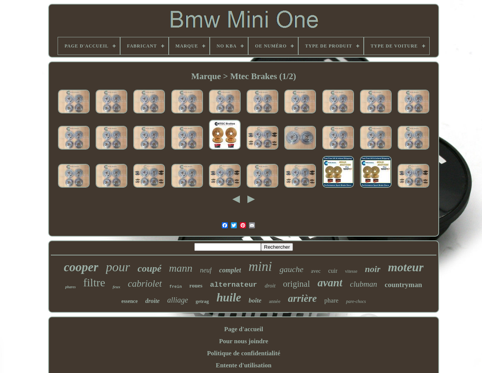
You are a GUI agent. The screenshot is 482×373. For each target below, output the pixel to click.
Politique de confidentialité (244, 353)
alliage (177, 300)
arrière (302, 298)
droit (270, 286)
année (274, 301)
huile (229, 297)
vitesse (351, 271)
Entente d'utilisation (244, 365)
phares (70, 287)
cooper (81, 267)
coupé (149, 268)
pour (118, 267)
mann (180, 268)
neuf (206, 270)
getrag (202, 301)
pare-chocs (356, 301)
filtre (94, 282)
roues (196, 286)
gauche (291, 269)
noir (372, 269)
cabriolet (145, 283)
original (296, 284)
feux (116, 286)
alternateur (233, 285)
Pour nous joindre (243, 341)
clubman (363, 284)
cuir (332, 271)
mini (260, 266)
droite (152, 301)
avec (316, 271)
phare (331, 300)
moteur (405, 267)
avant (329, 283)
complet (230, 270)
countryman (403, 285)
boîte (255, 300)
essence (129, 301)
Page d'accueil (243, 329)
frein (175, 286)
